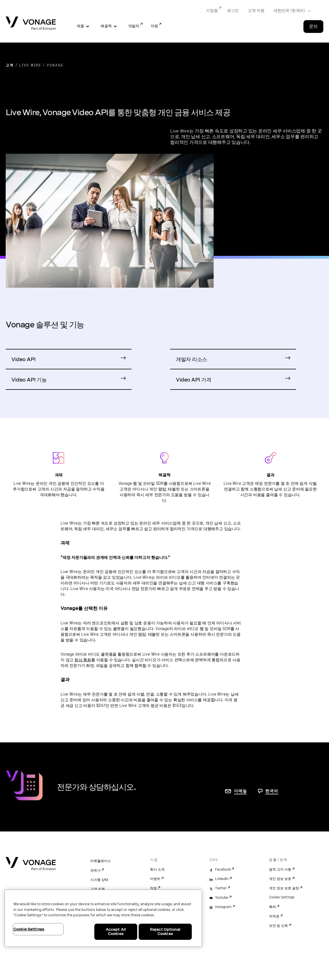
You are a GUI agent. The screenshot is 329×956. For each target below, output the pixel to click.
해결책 (106, 26)
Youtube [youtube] (221, 898)
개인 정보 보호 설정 (284, 888)
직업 (153, 888)
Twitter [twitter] (221, 888)
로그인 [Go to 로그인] (233, 10)
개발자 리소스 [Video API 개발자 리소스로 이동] (191, 359)
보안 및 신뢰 (278, 926)
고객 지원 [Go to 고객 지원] (256, 10)
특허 (272, 907)
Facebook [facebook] (223, 869)
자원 (154, 26)
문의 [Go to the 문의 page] (313, 26)
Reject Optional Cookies (165, 931)
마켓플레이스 (100, 861)
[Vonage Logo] (31, 23)
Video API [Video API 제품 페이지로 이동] (23, 359)
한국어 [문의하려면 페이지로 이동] (271, 791)
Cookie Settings (281, 897)
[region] (103, 918)
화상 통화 (82, 660)
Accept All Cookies (116, 931)
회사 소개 (157, 869)
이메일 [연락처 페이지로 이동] (240, 791)
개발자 (133, 26)
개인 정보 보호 (280, 879)
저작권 (274, 916)
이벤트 (155, 879)
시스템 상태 (99, 880)
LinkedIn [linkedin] (221, 879)
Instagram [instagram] (223, 907)
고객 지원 (97, 889)
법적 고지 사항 (280, 869)
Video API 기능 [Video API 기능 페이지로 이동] (29, 380)
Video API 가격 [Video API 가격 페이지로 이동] (193, 380)
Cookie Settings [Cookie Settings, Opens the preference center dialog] (28, 929)
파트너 (95, 870)
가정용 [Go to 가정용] (212, 10)
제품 (80, 26)
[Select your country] (290, 10)
